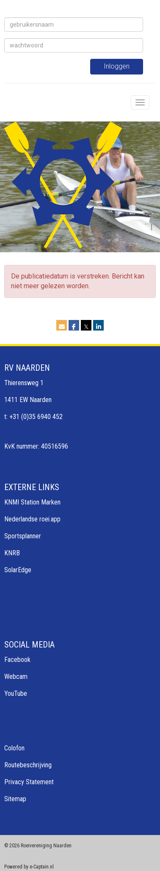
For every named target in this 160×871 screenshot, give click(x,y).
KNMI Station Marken (32, 502)
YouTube (15, 693)
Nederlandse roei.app (32, 519)
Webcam (16, 677)
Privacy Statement (29, 782)
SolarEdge (17, 570)
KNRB (12, 553)
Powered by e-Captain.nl (29, 867)
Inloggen (117, 66)
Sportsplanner (22, 536)
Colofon (14, 748)
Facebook (17, 660)
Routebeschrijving (28, 765)
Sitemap (15, 799)
